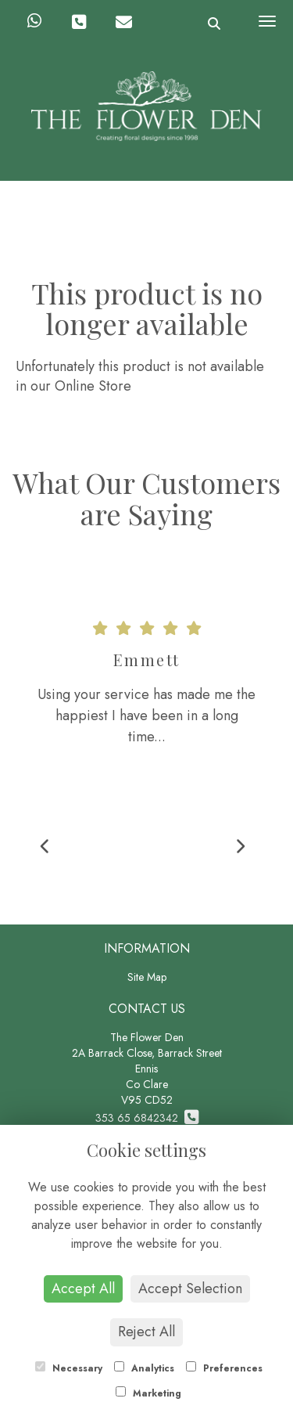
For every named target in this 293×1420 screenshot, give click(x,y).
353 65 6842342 (146, 1118)
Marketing (148, 1393)
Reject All (146, 1331)
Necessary (68, 1368)
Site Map (146, 977)
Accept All (83, 1288)
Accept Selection (190, 1288)
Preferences (224, 1368)
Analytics (144, 1368)
